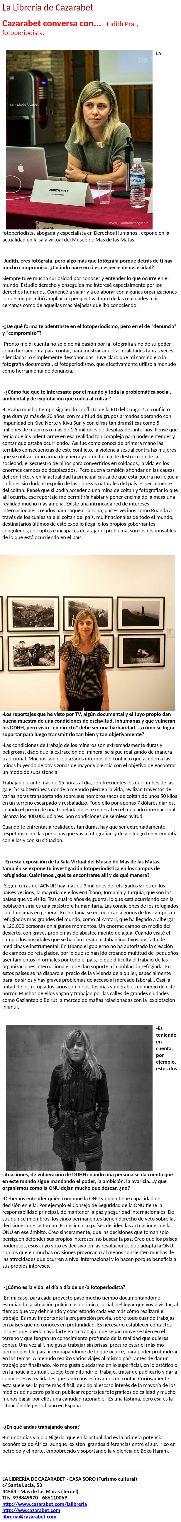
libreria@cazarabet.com (29, 1516)
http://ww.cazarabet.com (31, 1510)
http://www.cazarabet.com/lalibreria (44, 1504)
